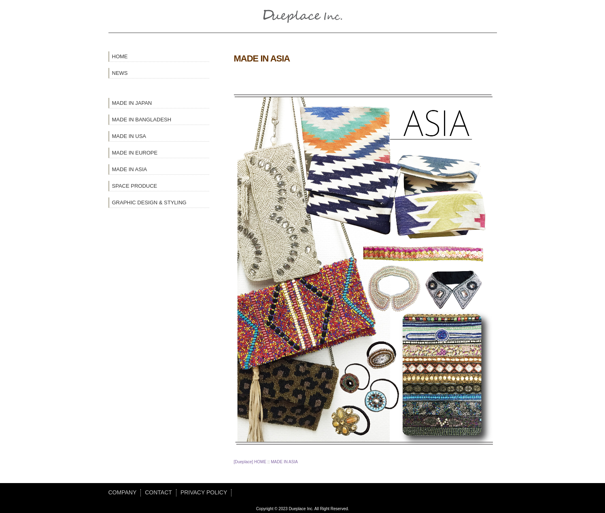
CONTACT (158, 492)
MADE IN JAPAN (132, 103)
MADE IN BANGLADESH (142, 120)
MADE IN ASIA (129, 169)
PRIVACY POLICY (203, 492)
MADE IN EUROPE (135, 153)
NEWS (120, 73)
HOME (120, 56)
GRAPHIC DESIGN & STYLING (149, 202)
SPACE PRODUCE (134, 186)
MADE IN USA (129, 136)
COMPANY (122, 492)
